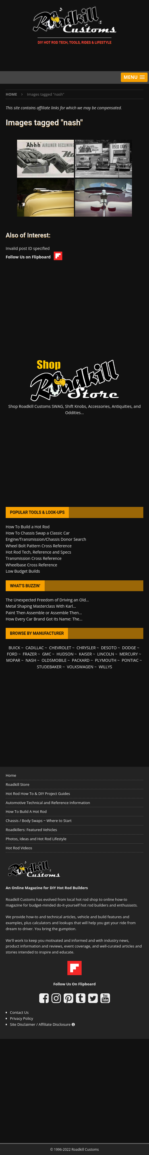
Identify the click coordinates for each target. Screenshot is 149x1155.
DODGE (129, 647)
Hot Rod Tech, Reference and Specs (38, 552)
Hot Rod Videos (19, 847)
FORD (12, 654)
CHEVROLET (60, 647)
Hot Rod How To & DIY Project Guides (38, 793)
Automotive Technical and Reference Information (48, 802)
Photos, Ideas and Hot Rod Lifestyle (36, 838)
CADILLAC (35, 647)
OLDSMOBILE (54, 660)
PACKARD (81, 660)
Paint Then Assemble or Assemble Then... (44, 612)
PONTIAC (130, 660)
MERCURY (128, 654)
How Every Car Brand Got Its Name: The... (44, 619)
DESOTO (109, 647)
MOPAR (13, 660)
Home (11, 775)
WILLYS (105, 666)
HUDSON (65, 654)
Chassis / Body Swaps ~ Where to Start (39, 820)
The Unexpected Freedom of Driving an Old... (47, 600)
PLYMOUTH (105, 660)
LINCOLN (105, 654)
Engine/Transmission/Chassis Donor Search (46, 539)
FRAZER (30, 654)
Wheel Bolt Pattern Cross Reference (39, 545)
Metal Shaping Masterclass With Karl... (41, 606)
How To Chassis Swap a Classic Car (38, 533)
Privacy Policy (21, 1018)
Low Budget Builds (23, 571)
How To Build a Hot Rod (27, 526)
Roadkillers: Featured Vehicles (31, 829)
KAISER (85, 654)
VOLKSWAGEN (80, 666)
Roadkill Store (17, 784)
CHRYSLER (86, 647)
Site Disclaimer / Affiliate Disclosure (42, 1024)
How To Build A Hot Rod (26, 811)
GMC (46, 654)
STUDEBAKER (49, 666)
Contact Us (19, 1012)
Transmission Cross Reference (33, 558)
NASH (31, 660)
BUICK (14, 647)
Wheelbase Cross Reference (31, 565)
